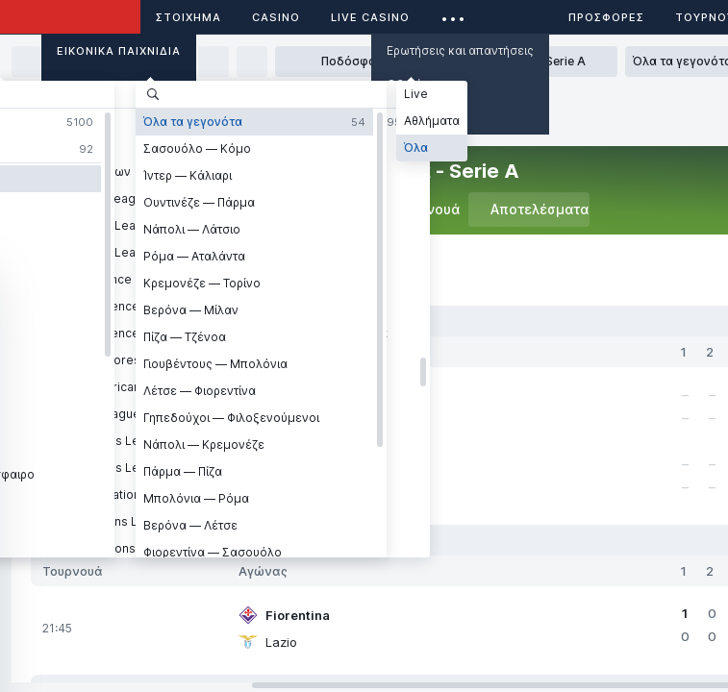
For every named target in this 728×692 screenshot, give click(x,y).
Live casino (370, 17)
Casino (276, 17)
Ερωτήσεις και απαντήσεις (460, 50)
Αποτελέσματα (539, 209)
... (453, 14)
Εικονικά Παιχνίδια (119, 51)
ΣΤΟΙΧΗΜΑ (188, 17)
